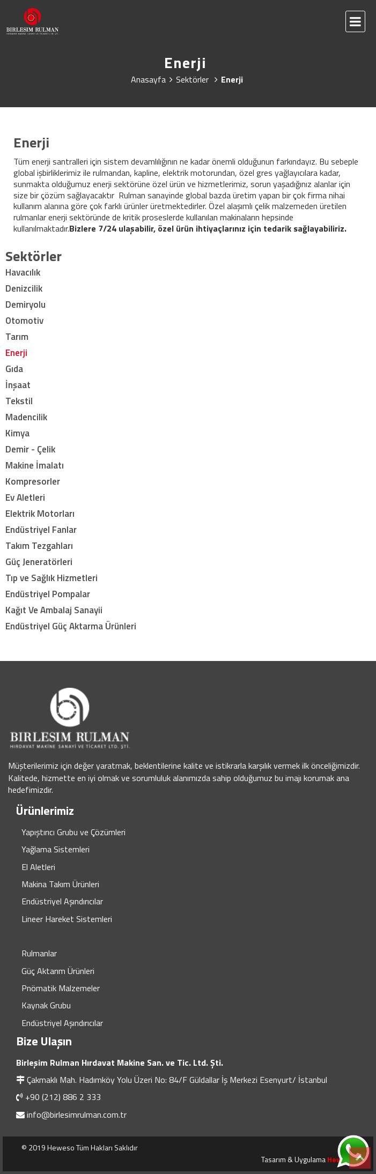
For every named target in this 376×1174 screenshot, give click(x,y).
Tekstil (19, 401)
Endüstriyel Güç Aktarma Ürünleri (70, 626)
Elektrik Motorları (40, 514)
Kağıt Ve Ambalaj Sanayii (53, 610)
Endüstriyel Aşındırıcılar (62, 901)
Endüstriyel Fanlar (41, 530)
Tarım (16, 337)
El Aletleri (38, 866)
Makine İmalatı (34, 465)
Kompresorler (32, 481)
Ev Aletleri (25, 497)
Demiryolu (25, 304)
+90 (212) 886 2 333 (63, 1096)
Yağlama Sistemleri (55, 849)
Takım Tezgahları (39, 546)
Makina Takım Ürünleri (60, 884)
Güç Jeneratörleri (38, 562)
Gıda (14, 369)
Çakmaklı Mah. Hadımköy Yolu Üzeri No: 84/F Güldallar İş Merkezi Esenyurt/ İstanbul (177, 1079)
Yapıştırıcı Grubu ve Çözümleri (73, 832)
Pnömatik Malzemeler (60, 988)
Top (360, 1158)
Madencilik (26, 417)
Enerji (16, 353)
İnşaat (18, 385)
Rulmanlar (39, 953)
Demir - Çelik (30, 449)
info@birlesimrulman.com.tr (77, 1114)
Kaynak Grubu (46, 1005)
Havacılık (22, 272)
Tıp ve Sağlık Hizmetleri (51, 578)
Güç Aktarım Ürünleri (57, 970)
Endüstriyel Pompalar (47, 594)
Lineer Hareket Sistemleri (66, 918)
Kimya (17, 433)
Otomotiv (24, 321)
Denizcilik (23, 288)
